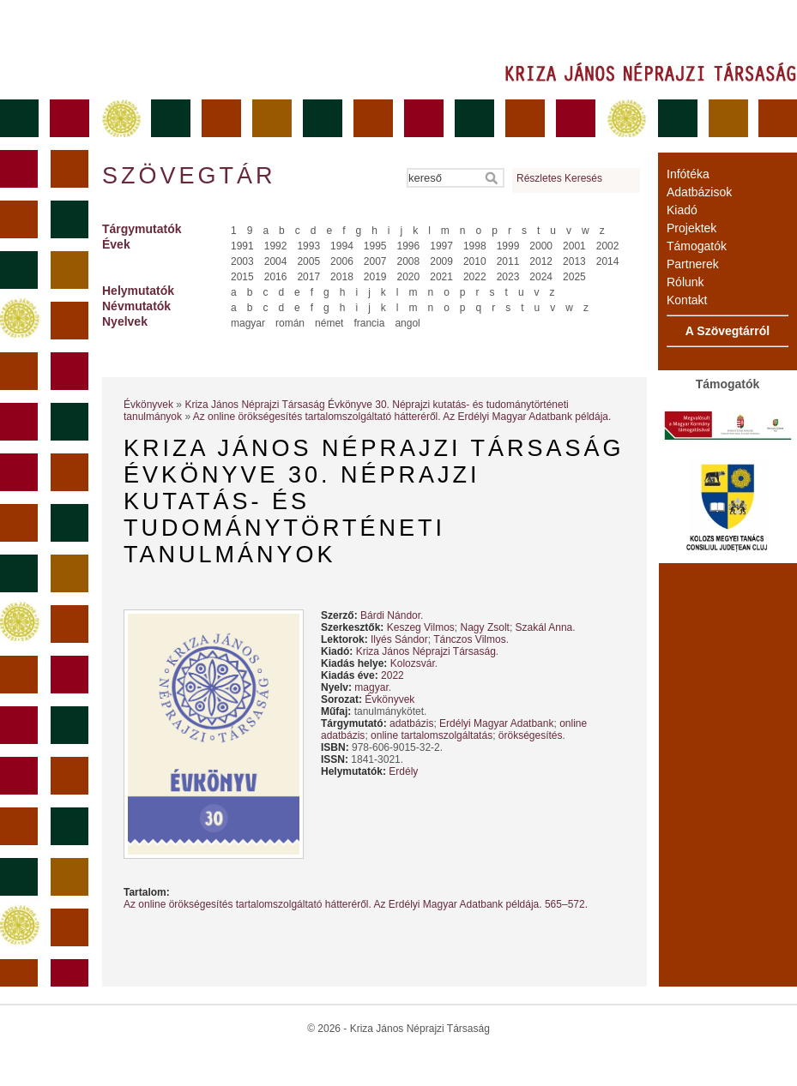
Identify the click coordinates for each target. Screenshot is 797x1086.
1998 (474, 246)
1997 (441, 246)
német (329, 323)
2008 (408, 261)
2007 (375, 261)
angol (407, 323)
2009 (441, 261)
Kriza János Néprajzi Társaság (426, 651)
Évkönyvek (148, 405)
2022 (474, 277)
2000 (540, 246)
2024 (540, 277)
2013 (574, 261)
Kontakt (687, 300)
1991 (242, 246)
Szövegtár (188, 176)
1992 (275, 246)
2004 (275, 261)
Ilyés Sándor (399, 639)
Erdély (403, 771)
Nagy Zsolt (485, 627)
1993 (308, 246)
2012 (540, 261)
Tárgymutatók (142, 229)
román (290, 323)
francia (368, 323)
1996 (408, 246)
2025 (574, 277)
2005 (308, 261)
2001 (574, 246)
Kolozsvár (412, 663)
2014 (607, 261)
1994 (341, 246)
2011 (508, 261)
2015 (242, 277)
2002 (607, 246)
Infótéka (688, 174)
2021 (441, 277)
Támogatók (697, 246)
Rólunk (685, 282)
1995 (375, 246)
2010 (474, 261)
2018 (341, 277)
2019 (375, 277)
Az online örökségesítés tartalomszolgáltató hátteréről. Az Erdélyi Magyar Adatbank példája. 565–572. (356, 904)
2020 (408, 277)
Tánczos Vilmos (469, 639)
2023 (508, 277)
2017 (308, 277)
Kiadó (682, 210)
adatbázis (411, 723)
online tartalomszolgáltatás (431, 735)
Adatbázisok (699, 192)
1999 (508, 246)
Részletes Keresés (559, 178)
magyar (248, 323)
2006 (341, 261)
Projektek (691, 228)
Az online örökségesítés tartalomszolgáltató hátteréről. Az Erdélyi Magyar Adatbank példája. (402, 417)
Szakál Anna (544, 627)
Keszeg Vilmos (421, 627)
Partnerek (693, 264)
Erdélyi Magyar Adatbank (496, 723)
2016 (275, 277)
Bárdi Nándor (390, 615)
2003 (242, 261)
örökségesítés (530, 735)
